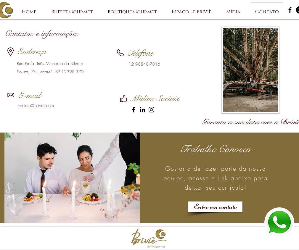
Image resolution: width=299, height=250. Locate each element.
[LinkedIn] (142, 109)
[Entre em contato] (215, 206)
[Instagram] (151, 109)
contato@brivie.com (36, 106)
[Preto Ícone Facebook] (290, 10)
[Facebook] (133, 109)
